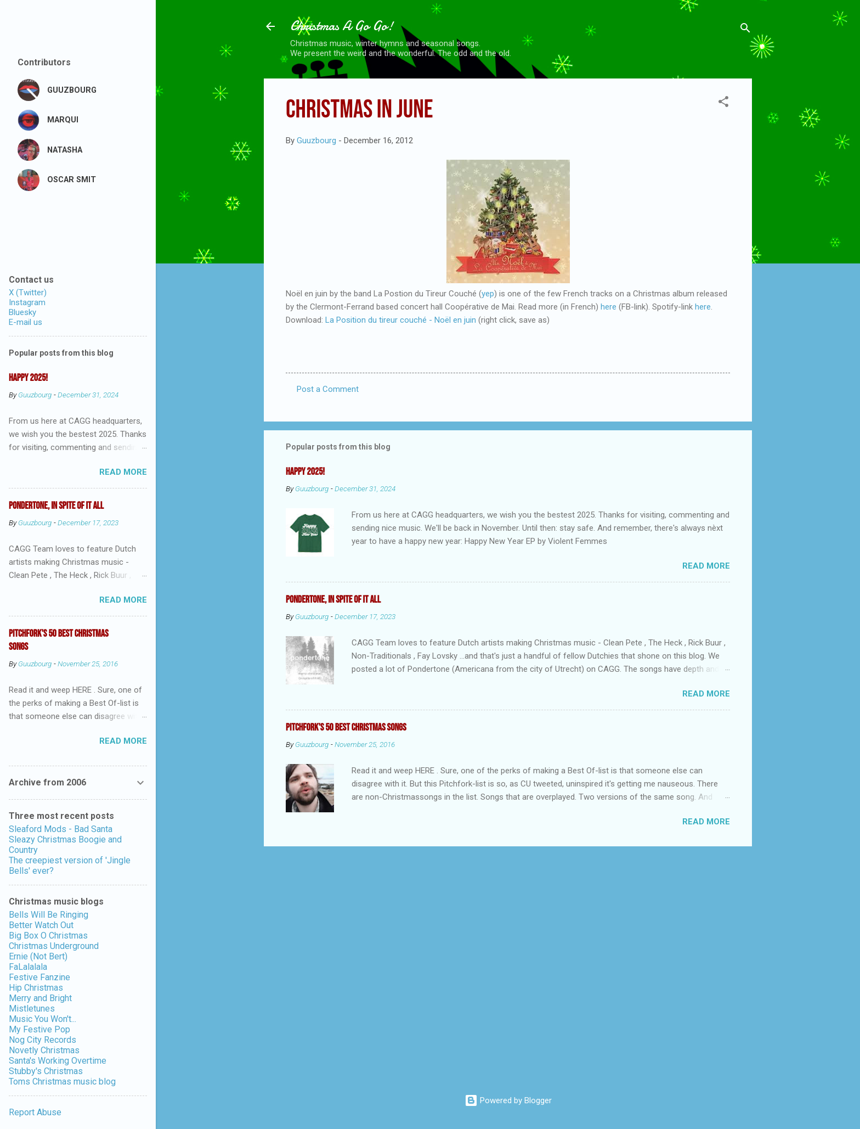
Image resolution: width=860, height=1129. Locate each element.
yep (488, 294)
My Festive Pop (39, 1029)
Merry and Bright (40, 998)
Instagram (27, 302)
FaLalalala (28, 967)
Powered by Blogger (508, 1100)
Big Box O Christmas (48, 935)
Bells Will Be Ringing (48, 914)
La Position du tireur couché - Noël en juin (400, 320)
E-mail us (25, 322)
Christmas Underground (54, 946)
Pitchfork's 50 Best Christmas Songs (346, 727)
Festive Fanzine (39, 977)
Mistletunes (32, 1008)
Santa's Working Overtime (57, 1060)
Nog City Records (42, 1040)
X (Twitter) (28, 292)
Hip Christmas (36, 987)
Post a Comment (328, 389)
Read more (706, 566)
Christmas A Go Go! (341, 26)
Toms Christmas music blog (62, 1081)
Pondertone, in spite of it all (333, 599)
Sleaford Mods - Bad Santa (60, 829)
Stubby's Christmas (46, 1071)
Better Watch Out (41, 925)
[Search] (745, 30)
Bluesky (22, 312)
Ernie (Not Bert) (38, 956)
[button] (723, 103)
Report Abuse (35, 1112)
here (608, 307)
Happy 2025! (305, 472)
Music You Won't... (42, 1019)
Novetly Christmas (44, 1050)
